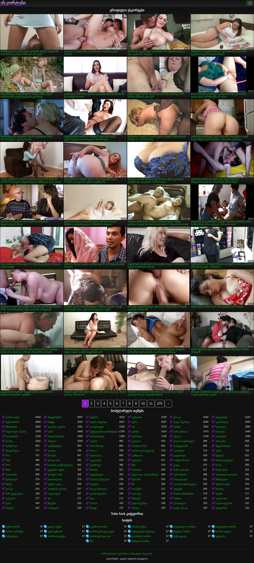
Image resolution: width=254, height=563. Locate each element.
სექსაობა (137, 417)
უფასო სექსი (55, 526)
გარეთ (51, 450)
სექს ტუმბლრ (55, 531)
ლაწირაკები (97, 426)
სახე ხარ (10, 498)
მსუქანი (10, 508)
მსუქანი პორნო (181, 531)
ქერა (134, 422)
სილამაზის (12, 436)
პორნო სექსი (139, 526)
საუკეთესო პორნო (226, 526)
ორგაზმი (136, 489)
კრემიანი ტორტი (57, 489)
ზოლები (220, 431)
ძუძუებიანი (221, 417)
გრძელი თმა (55, 474)
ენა (49, 498)
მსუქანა (52, 503)
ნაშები (177, 426)
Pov (8, 455)
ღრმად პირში (139, 446)
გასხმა (135, 431)
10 (143, 403)
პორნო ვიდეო (223, 531)
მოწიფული (222, 479)
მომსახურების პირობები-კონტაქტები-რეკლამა (127, 553)
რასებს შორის (181, 460)
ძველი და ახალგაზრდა (145, 474)
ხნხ (91, 541)
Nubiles (177, 498)
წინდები (136, 498)
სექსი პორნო (13, 526)
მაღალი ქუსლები (99, 479)
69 (133, 484)
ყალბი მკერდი (98, 493)
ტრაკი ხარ (54, 460)
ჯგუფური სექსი (56, 469)
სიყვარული (54, 493)
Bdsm (9, 484)
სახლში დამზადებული (60, 465)
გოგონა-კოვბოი (56, 426)
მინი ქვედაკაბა (14, 493)
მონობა (220, 489)
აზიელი (52, 441)
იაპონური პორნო (141, 536)
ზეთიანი (136, 479)
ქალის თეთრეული (184, 441)
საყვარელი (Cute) (16, 431)
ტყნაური (220, 536)
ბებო (8, 503)
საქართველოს (224, 503)
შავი (8, 460)
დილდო (136, 460)
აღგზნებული (55, 446)
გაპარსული (222, 422)
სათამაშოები (97, 436)
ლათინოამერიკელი (184, 484)
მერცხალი (12, 479)
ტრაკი (177, 417)
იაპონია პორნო (98, 526)
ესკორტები (13, 3)
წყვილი (220, 455)
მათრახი (136, 469)
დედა (176, 465)
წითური (52, 455)
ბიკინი (219, 493)
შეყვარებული (223, 446)
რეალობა (11, 474)
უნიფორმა (221, 508)
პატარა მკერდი (98, 422)
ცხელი (177, 436)
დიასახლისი (55, 479)
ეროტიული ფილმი (226, 474)
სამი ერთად (180, 431)
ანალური (221, 441)
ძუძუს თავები (223, 484)
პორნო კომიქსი (14, 531)
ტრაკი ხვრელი (98, 489)
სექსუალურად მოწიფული (104, 431)
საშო (50, 431)
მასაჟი (93, 508)
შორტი (93, 469)
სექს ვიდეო (179, 536)
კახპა (218, 450)
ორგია (135, 508)
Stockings (137, 436)
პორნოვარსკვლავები (102, 531)
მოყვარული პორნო (184, 526)
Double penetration (183, 493)
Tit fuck (93, 503)
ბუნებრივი (11, 446)
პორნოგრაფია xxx (100, 536)
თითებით (221, 436)
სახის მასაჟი (96, 446)
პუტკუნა (177, 489)
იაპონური (178, 450)
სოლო (93, 450)
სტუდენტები (96, 474)
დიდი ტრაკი (180, 508)
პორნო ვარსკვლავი (143, 450)
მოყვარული (12, 450)
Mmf (8, 469)
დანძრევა (95, 465)
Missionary (11, 426)
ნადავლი (221, 426)
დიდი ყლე (96, 455)
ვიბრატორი (180, 474)
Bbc (134, 465)
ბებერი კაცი (54, 484)
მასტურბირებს (56, 436)
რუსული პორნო (140, 541)
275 (159, 403)
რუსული (94, 484)
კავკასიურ (95, 460)
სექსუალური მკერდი (143, 531)
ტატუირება (179, 455)
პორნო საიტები (56, 536)
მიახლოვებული (224, 460)
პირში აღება (13, 417)
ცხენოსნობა (12, 422)
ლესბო (94, 441)
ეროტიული (179, 503)
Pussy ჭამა (221, 469)
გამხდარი (137, 455)
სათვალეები (180, 479)
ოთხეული (53, 508)
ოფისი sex (221, 498)
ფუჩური (94, 417)
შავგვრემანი (55, 417)
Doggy (51, 422)
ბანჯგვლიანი (180, 446)
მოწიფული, (12, 536)
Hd (133, 426)
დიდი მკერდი (181, 422)
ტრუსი (9, 441)
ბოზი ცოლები (181, 469)
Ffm (8, 465)
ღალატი (136, 493)
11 (151, 403)
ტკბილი (136, 441)
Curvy (219, 465)
